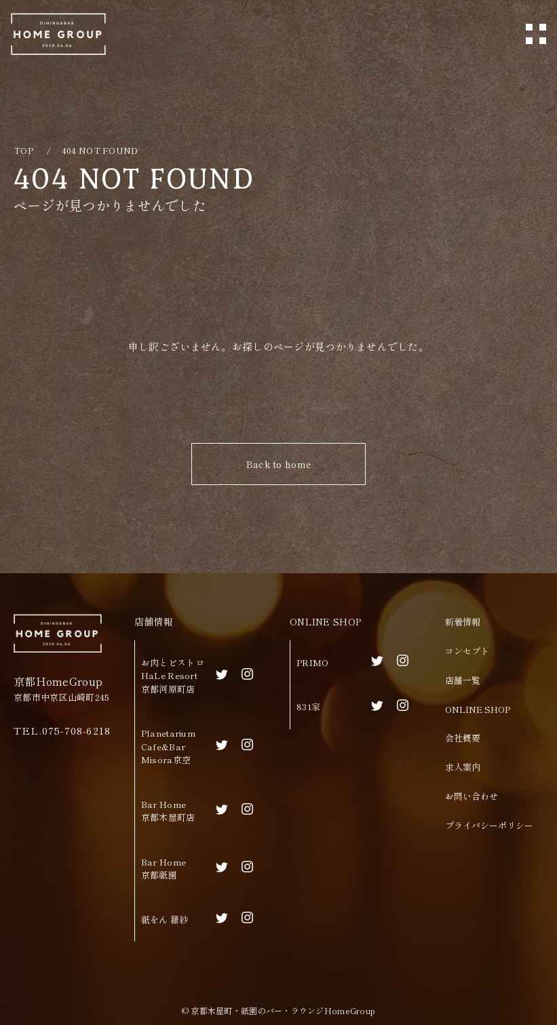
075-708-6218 (76, 730)
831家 (308, 706)
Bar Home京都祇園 (163, 868)
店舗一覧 (462, 680)
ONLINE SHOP (325, 621)
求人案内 (462, 766)
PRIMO (312, 662)
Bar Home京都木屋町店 (168, 811)
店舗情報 (153, 621)
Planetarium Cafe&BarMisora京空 (168, 746)
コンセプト (467, 650)
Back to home (278, 464)
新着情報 (462, 621)
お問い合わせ (471, 796)
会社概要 (462, 737)
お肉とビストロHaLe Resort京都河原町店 (172, 675)
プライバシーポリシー (489, 825)
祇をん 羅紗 (165, 919)
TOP (23, 150)
